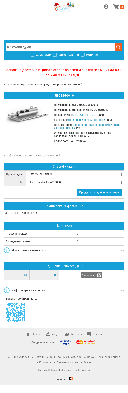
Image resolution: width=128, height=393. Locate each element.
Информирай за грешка (29, 290)
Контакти (76, 334)
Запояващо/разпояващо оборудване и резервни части (42, 84)
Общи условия (20, 357)
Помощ (97, 334)
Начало (36, 334)
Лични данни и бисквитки (65, 357)
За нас (87, 362)
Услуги (56, 334)
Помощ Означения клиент (103, 357)
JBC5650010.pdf (15, 213)
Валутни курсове (67, 362)
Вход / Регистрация (106, 6)
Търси (118, 47)
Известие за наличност (30, 250)
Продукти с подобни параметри (99, 192)
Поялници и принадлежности (86, 119)
